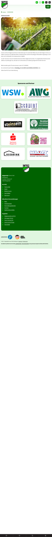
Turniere (6, 208)
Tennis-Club (7, 187)
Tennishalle (7, 224)
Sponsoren (7, 195)
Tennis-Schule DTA (8, 220)
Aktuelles (4, 12)
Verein (5, 189)
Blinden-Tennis (7, 191)
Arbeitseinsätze (8, 203)
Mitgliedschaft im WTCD (10, 216)
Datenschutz (25, 241)
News (5, 201)
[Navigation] (48, 7)
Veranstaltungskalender (10, 206)
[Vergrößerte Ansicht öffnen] (26, 33)
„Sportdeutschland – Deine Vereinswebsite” (22, 243)
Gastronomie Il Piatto (9, 222)
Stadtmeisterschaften (9, 210)
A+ (43, 2)
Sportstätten (7, 193)
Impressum (20, 241)
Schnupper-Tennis (8, 218)
